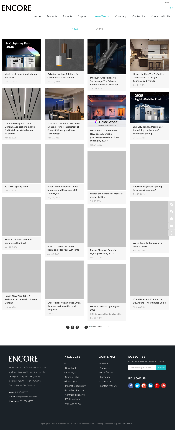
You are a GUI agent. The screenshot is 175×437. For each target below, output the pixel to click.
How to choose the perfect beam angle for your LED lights (63, 248)
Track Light (70, 372)
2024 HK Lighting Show (17, 186)
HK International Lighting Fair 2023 (105, 308)
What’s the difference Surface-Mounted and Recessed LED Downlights (63, 190)
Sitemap (99, 424)
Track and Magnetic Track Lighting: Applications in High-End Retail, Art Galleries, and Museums (20, 128)
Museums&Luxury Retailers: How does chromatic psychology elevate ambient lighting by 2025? (105, 135)
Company (121, 16)
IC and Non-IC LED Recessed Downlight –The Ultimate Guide (149, 301)
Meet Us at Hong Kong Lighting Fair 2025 (21, 76)
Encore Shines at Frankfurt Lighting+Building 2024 (103, 252)
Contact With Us (160, 16)
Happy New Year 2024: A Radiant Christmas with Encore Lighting (21, 299)
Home (37, 16)
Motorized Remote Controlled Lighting (74, 392)
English (166, 2)
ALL (66, 363)
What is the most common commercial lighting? (18, 241)
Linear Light (70, 381)
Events (99, 28)
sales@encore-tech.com (26, 397)
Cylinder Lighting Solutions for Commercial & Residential (63, 76)
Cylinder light (71, 377)
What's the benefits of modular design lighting (106, 195)
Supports (83, 16)
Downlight (70, 368)
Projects (67, 16)
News (75, 28)
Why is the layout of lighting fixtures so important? (147, 188)
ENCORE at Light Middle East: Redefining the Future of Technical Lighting (148, 130)
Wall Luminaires (72, 404)
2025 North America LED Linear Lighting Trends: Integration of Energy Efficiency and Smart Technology (63, 128)
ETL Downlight (72, 399)
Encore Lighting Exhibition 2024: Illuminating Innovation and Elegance (64, 306)
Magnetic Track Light (75, 386)
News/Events (101, 16)
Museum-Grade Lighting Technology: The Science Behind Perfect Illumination (104, 81)
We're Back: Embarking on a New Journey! (147, 245)
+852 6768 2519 (26, 401)
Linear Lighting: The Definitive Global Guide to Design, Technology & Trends (148, 77)
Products (52, 16)
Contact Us (138, 16)
